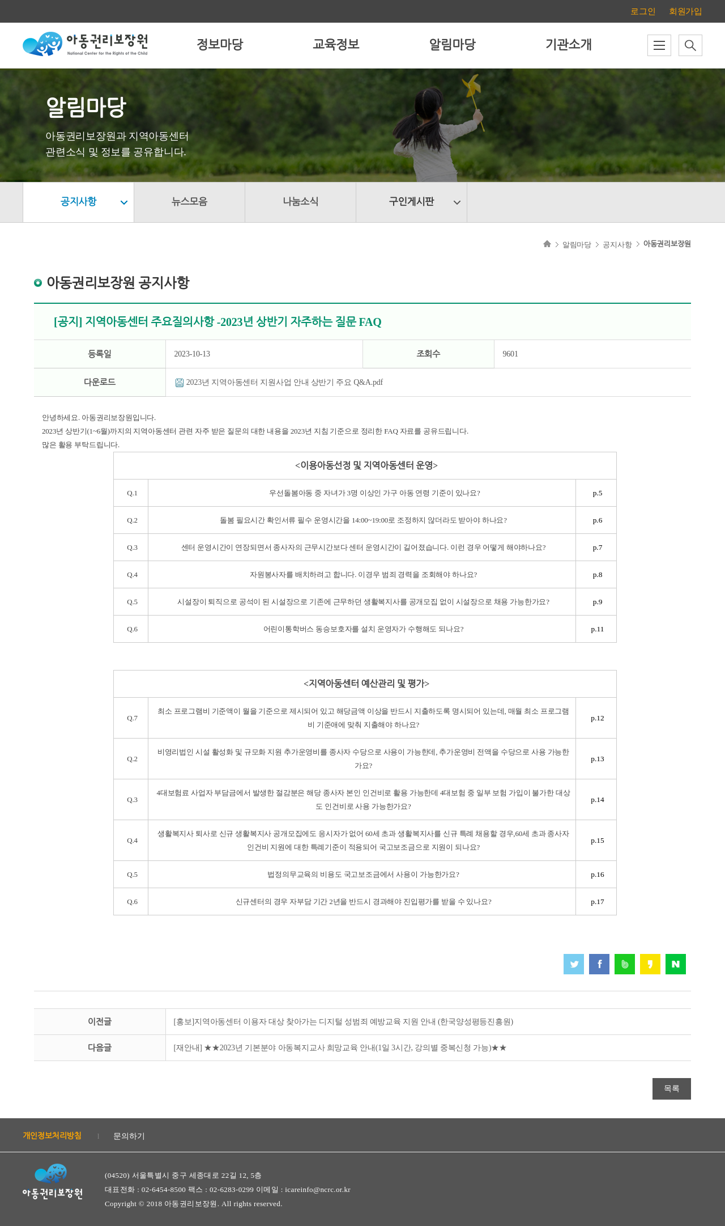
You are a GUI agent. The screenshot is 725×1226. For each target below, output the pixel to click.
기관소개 (568, 45)
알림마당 (452, 45)
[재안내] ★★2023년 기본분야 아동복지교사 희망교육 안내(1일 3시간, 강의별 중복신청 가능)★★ (340, 1047)
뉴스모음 (189, 202)
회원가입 (685, 11)
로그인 (642, 11)
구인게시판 (411, 202)
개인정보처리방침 (52, 1136)
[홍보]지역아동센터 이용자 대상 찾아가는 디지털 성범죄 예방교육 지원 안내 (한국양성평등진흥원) (344, 1021)
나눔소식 (300, 202)
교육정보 (336, 45)
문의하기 (128, 1136)
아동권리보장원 (667, 244)
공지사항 (78, 202)
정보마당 (220, 45)
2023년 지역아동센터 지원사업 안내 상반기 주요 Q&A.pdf (284, 382)
